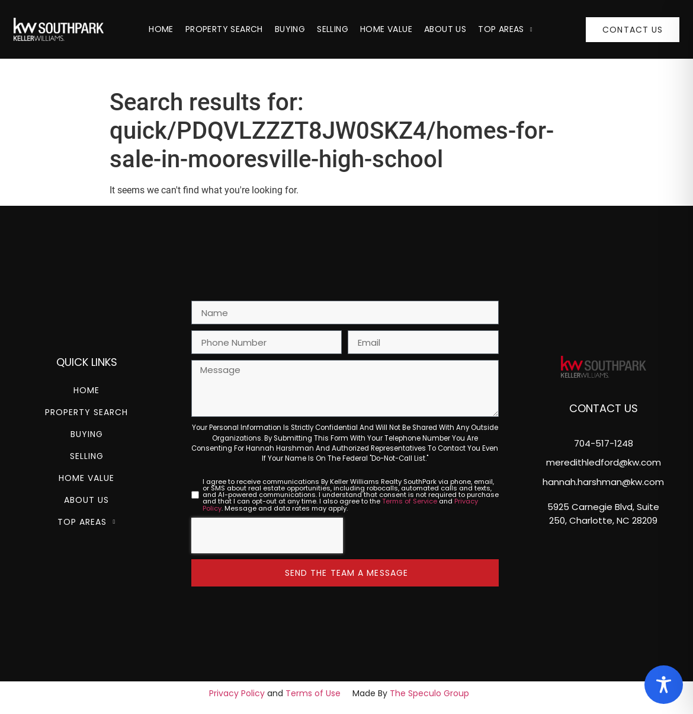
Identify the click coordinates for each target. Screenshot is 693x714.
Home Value (386, 29)
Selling (332, 29)
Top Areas (505, 29)
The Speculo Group (429, 693)
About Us (445, 29)
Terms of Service (409, 501)
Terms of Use (313, 693)
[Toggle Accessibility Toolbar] (663, 684)
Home (161, 29)
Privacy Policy (237, 693)
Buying (290, 29)
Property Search (224, 29)
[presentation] (267, 535)
